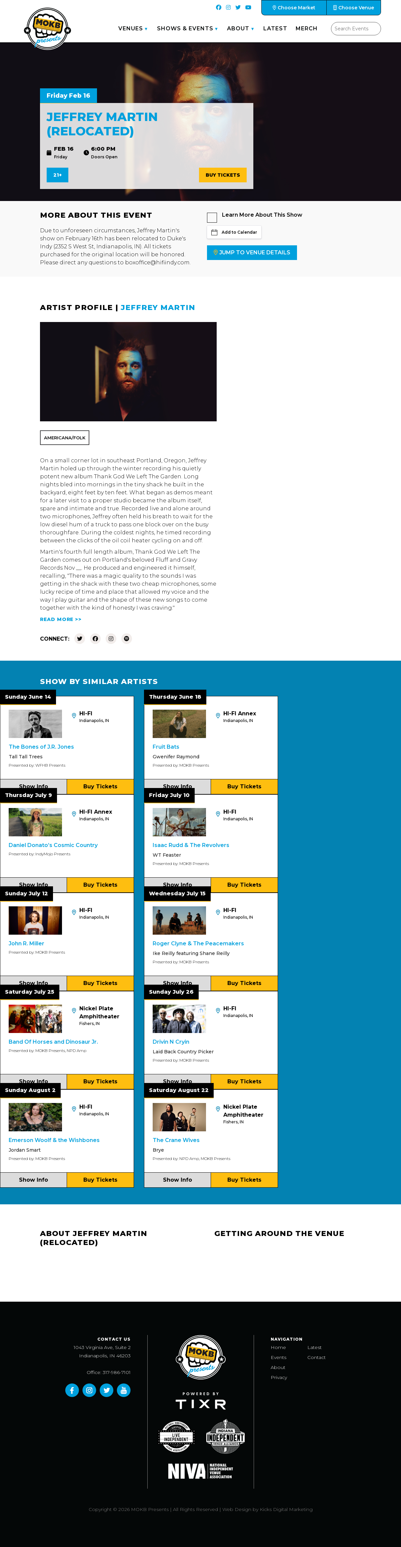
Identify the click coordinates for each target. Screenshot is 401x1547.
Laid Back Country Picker (183, 1052)
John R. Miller (26, 943)
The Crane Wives (176, 1140)
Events (278, 1357)
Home (278, 1347)
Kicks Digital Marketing (286, 1509)
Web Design (236, 1509)
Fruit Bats (166, 747)
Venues (130, 28)
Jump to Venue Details (252, 252)
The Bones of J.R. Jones (41, 747)
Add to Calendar (234, 232)
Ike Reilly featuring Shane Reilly (191, 953)
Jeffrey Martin (158, 307)
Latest (275, 28)
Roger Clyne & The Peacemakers (198, 943)
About (238, 28)
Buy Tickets (223, 175)
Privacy (279, 1377)
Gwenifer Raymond (176, 757)
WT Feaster (167, 855)
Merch (307, 28)
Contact (316, 1357)
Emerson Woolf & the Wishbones (54, 1140)
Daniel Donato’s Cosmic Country (53, 845)
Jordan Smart (25, 1150)
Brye (158, 1150)
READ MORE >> (61, 619)
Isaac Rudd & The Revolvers (191, 845)
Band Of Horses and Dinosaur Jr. (53, 1042)
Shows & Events (185, 28)
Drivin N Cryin (171, 1042)
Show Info (33, 786)
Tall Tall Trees (26, 757)
